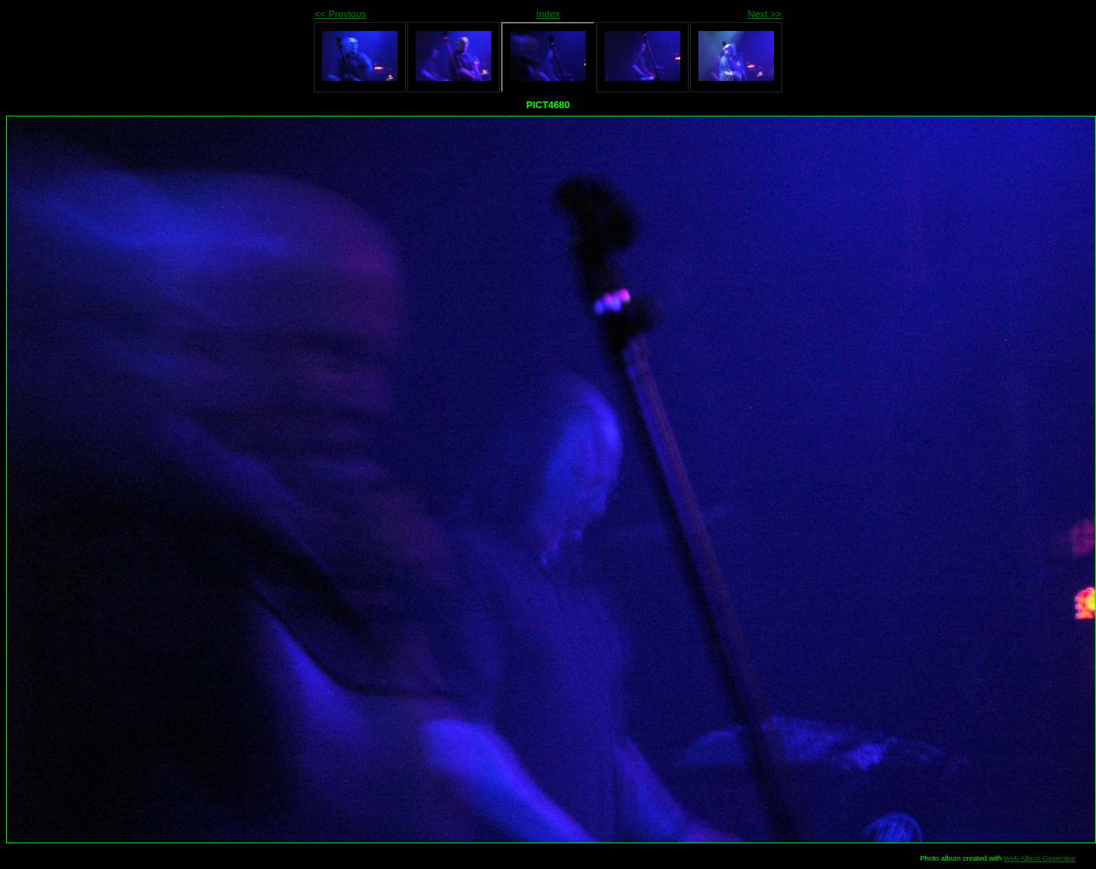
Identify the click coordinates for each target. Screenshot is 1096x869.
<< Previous (340, 14)
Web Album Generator (1040, 858)
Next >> (765, 14)
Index (547, 14)
